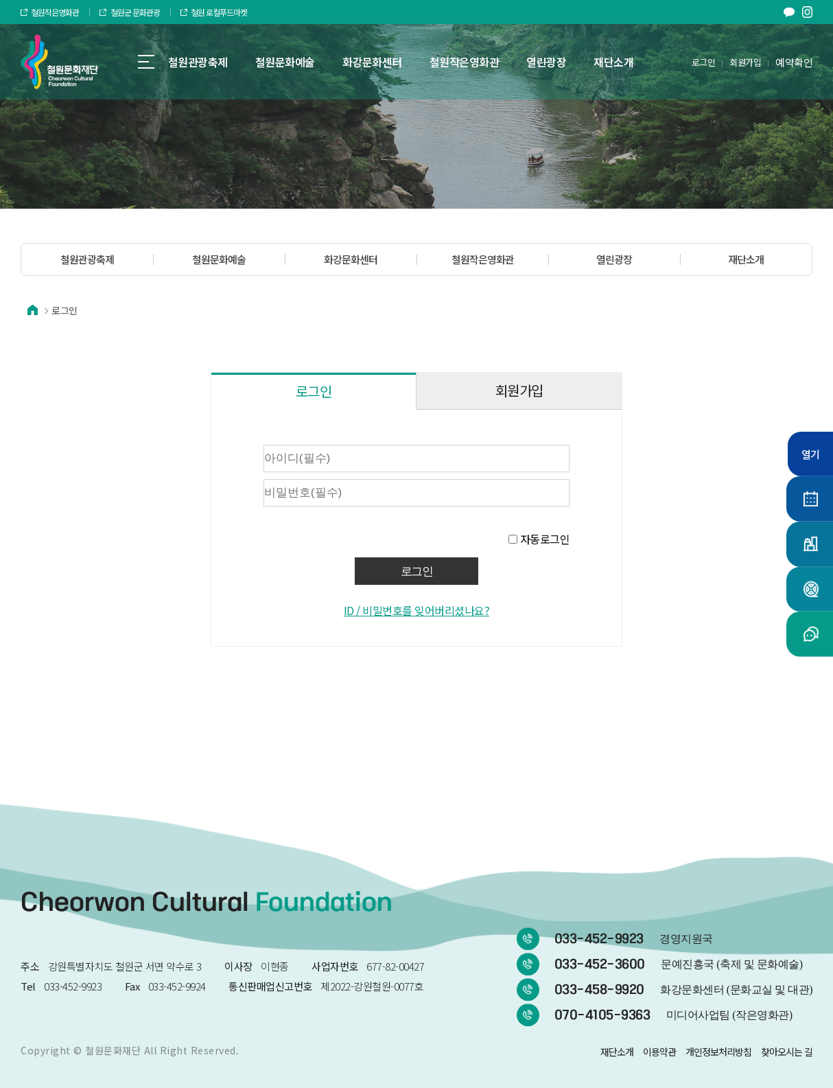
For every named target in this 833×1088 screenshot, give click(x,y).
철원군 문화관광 (129, 12)
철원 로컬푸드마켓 (213, 12)
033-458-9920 (683, 990)
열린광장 (614, 259)
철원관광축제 (87, 259)
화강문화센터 (350, 259)
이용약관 (659, 1051)
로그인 (704, 62)
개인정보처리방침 (718, 1051)
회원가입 (745, 62)
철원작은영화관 (50, 12)
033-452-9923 (633, 939)
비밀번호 (225, 441)
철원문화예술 (219, 259)
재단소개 (746, 259)
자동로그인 (545, 539)
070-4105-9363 (673, 1015)
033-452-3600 (678, 964)
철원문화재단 (113, 1050)
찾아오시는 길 (786, 1051)
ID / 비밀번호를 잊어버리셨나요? (417, 610)
